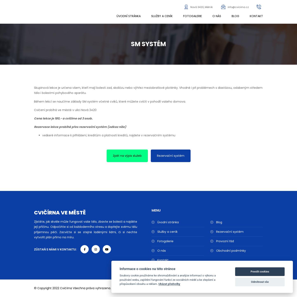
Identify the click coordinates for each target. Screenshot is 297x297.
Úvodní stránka (129, 16)
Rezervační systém (170, 156)
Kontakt (256, 16)
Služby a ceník (162, 16)
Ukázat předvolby (169, 283)
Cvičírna (66, 288)
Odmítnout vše (260, 281)
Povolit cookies (260, 271)
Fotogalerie (192, 16)
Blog (235, 16)
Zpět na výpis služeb (127, 156)
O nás (216, 16)
